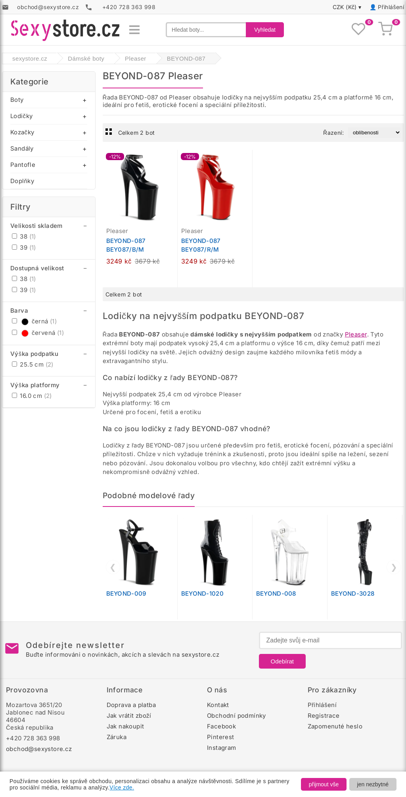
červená (38, 332)
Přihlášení (391, 7)
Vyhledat (265, 30)
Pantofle (22, 164)
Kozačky (22, 132)
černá (34, 321)
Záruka (116, 737)
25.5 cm (33, 364)
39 (24, 247)
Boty (17, 99)
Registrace (324, 715)
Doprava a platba (131, 705)
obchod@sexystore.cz (39, 749)
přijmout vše (324, 784)
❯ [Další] (394, 567)
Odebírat (282, 661)
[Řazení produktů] (374, 132)
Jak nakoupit (125, 726)
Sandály (22, 148)
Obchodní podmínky (236, 715)
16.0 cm (32, 395)
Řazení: (333, 132)
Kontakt (218, 705)
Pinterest (220, 737)
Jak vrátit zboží (129, 715)
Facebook (221, 726)
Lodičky (21, 116)
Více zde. (121, 787)
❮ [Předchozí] (112, 567)
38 (24, 236)
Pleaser (356, 334)
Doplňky (22, 181)
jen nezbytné (373, 784)
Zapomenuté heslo (335, 726)
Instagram (221, 747)
